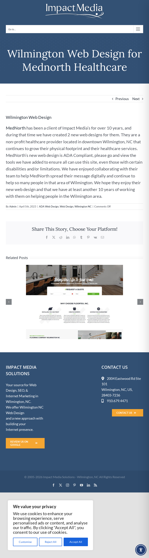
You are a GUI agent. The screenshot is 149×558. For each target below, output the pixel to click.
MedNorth (16, 127)
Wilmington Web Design (28, 117)
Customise (25, 541)
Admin (12, 206)
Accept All (75, 541)
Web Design (66, 206)
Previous (122, 99)
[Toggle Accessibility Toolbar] (141, 550)
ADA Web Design (49, 206)
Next (136, 99)
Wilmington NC (83, 206)
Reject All (50, 541)
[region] (50, 525)
